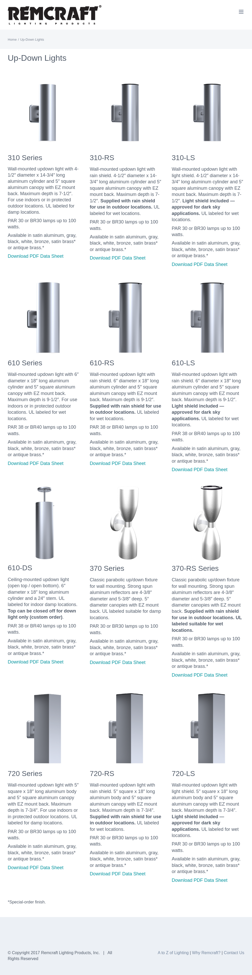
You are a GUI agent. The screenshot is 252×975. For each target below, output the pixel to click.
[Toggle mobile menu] (241, 11)
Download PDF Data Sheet (35, 256)
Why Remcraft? (206, 953)
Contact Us (234, 953)
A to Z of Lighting (173, 953)
